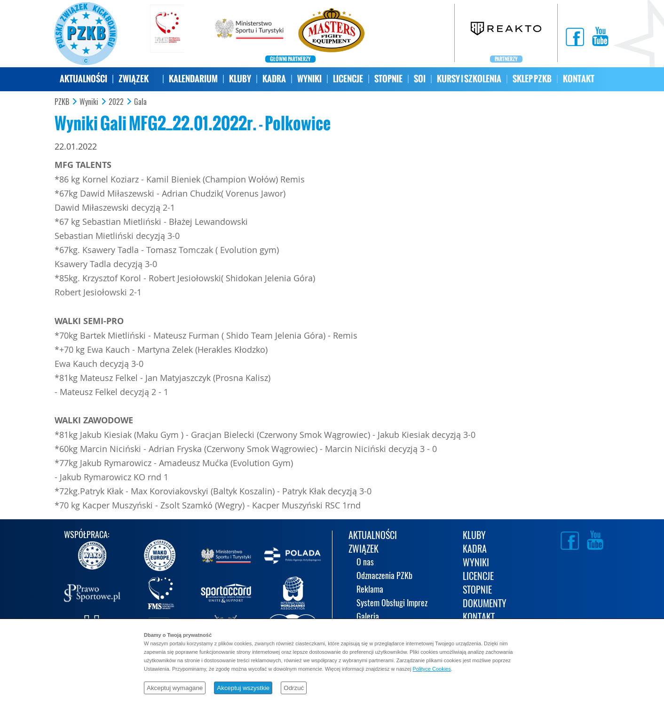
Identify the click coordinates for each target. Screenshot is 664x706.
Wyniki (88, 102)
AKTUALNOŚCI (83, 78)
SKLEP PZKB (532, 78)
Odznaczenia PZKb (384, 576)
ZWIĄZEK (134, 78)
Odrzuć (294, 687)
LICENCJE (348, 78)
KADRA (274, 78)
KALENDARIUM (193, 78)
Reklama (369, 590)
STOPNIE (388, 78)
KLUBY (240, 78)
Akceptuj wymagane (175, 687)
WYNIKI (309, 78)
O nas (365, 563)
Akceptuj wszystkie (243, 687)
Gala (140, 102)
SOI (420, 78)
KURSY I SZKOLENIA (469, 78)
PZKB (62, 102)
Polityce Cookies (431, 669)
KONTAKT (578, 78)
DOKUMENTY (484, 604)
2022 (116, 102)
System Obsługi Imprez (391, 604)
